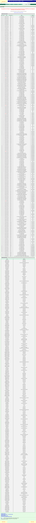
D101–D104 (32, 46)
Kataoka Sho (22, 141)
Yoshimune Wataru (22, 206)
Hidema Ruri (22, 151)
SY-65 (10, 103)
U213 (32, 229)
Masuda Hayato (22, 162)
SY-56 (10, 101)
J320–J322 (33, 129)
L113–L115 (32, 135)
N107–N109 (32, 160)
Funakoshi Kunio (22, 60)
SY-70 (10, 238)
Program (12, 4)
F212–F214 (24, 284)
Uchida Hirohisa (22, 173)
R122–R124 (32, 194)
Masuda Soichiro (22, 33)
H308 (32, 106)
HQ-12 (10, 38)
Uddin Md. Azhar (20, 78)
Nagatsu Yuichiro (22, 150)
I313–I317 (33, 115)
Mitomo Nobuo (22, 55)
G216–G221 (32, 90)
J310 (32, 124)
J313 (32, 125)
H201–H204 (32, 101)
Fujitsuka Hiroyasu (24, 78)
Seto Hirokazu (20, 107)
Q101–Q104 (32, 172)
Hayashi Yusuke (22, 139)
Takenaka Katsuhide (24, 171)
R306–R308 (25, 347)
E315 (32, 67)
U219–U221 (32, 231)
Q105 (32, 173)
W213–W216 (32, 248)
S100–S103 (24, 321)
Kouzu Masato (20, 81)
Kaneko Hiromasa (22, 137)
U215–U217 (32, 230)
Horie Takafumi (19, 219)
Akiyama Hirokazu (22, 248)
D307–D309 (32, 55)
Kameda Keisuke (22, 207)
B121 (32, 23)
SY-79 (10, 46)
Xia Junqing (22, 136)
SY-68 (10, 252)
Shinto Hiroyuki (22, 49)
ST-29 (10, 125)
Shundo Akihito (24, 170)
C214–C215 (32, 39)
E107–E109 (32, 60)
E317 (32, 68)
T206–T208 (22, 312)
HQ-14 (10, 56)
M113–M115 (32, 147)
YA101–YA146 (32, 252)
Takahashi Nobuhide (20, 227)
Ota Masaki (20, 172)
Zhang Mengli (22, 117)
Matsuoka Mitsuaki (24, 228)
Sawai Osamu (20, 174)
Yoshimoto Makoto (22, 159)
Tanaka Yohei (22, 214)
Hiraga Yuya (24, 193)
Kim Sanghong (22, 140)
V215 (24, 443)
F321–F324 (32, 82)
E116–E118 (32, 62)
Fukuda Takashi (20, 105)
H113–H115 (24, 264)
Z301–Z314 (24, 376)
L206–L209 (32, 140)
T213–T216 (25, 378)
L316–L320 (24, 332)
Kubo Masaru (22, 47)
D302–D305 (24, 341)
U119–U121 (32, 226)
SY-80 (10, 58)
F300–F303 (25, 312)
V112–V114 (22, 454)
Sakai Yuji (20, 230)
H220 (32, 104)
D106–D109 (32, 47)
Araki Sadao (20, 84)
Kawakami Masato (24, 118)
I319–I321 (33, 116)
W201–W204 (24, 296)
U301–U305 (24, 422)
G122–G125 (24, 380)
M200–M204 (32, 151)
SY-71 (10, 248)
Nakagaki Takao (20, 44)
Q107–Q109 (32, 174)
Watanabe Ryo (20, 69)
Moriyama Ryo (22, 226)
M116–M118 (32, 148)
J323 (22, 319)
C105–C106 (22, 345)
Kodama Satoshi (22, 217)
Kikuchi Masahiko (24, 169)
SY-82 (10, 227)
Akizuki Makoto (22, 175)
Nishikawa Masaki (24, 252)
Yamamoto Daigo (22, 94)
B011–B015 (32, 16)
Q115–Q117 (22, 262)
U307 (23, 343)
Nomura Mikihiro (20, 90)
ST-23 (10, 203)
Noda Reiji (22, 114)
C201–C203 (32, 36)
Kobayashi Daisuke (22, 70)
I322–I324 (33, 117)
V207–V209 (32, 241)
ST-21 (10, 216)
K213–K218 (24, 288)
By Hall (20, 4)
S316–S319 (24, 285)
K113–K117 (24, 268)
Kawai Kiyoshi (22, 241)
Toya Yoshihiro (22, 68)
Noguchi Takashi (22, 116)
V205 (32, 240)
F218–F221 (24, 279)
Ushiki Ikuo (24, 197)
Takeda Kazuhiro (22, 135)
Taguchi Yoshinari (22, 91)
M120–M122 (32, 149)
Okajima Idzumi (24, 174)
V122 (32, 237)
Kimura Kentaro (24, 80)
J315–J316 (33, 126)
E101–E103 (32, 58)
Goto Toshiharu (24, 185)
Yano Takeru (22, 204)
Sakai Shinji (22, 238)
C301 (22, 276)
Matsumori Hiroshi (22, 205)
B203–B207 (32, 25)
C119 (32, 35)
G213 (32, 89)
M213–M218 (24, 436)
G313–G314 (32, 94)
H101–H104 (24, 323)
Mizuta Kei (22, 148)
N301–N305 (24, 278)
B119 (32, 22)
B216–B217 (32, 27)
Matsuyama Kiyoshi (20, 185)
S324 (32, 215)
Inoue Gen (22, 203)
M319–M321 (24, 330)
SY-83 (10, 225)
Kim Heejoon (22, 112)
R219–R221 (25, 297)
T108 (32, 218)
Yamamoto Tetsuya (22, 95)
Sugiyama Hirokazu (20, 237)
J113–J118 (33, 118)
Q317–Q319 (24, 446)
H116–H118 (24, 265)
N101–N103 (32, 158)
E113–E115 (32, 61)
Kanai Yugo (22, 147)
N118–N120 (32, 163)
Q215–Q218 (32, 183)
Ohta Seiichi (24, 237)
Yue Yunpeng (24, 83)
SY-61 (10, 34)
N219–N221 (24, 391)
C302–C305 (22, 297)
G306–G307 (32, 92)
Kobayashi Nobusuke (20, 101)
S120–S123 (32, 205)
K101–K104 (24, 420)
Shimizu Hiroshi (22, 251)
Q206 (32, 180)
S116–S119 (32, 204)
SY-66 (10, 135)
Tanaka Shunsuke (22, 46)
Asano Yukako (22, 106)
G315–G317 (32, 95)
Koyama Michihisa (22, 25)
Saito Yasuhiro (20, 102)
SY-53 (10, 158)
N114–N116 (32, 162)
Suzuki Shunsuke (20, 80)
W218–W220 (32, 249)
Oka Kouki (22, 27)
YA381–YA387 (32, 254)
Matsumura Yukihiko (22, 115)
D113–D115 (32, 48)
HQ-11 (10, 33)
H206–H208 (32, 102)
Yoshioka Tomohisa (24, 90)
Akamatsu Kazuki (21, 83)
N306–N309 (32, 169)
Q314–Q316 (26, 434)
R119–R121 (32, 193)
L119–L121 (32, 137)
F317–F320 (32, 81)
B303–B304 (26, 454)
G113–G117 (24, 456)
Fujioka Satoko (24, 57)
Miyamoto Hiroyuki (24, 45)
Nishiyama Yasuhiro (20, 103)
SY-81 (10, 91)
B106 (24, 432)
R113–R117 (32, 192)
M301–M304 (24, 307)
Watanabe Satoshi (22, 92)
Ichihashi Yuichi (24, 81)
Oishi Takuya (22, 138)
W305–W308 (32, 251)
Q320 (28, 262)
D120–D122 (32, 50)
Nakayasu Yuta (22, 208)
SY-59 (10, 107)
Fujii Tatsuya (20, 192)
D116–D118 (32, 49)
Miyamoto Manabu (22, 127)
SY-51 (10, 191)
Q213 (32, 182)
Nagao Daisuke (22, 93)
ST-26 (10, 237)
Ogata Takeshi (23, 230)
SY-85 (10, 55)
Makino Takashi (20, 193)
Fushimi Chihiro (20, 216)
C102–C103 (24, 318)
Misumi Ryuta (22, 59)
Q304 (32, 186)
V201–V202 (32, 238)
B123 (32, 24)
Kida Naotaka (22, 240)
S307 (24, 275)
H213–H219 (32, 103)
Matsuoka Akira (24, 73)
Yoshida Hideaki (22, 67)
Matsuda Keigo (22, 26)
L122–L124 (32, 138)
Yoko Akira (22, 24)
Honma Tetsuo (20, 191)
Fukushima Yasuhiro (24, 216)
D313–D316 (32, 56)
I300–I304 (33, 113)
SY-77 (10, 36)
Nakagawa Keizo (22, 89)
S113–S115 (32, 203)
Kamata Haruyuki (25, 101)
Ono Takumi (20, 195)
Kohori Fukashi (22, 62)
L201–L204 (32, 139)
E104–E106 (32, 59)
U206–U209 (32, 228)
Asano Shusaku (24, 105)
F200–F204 (32, 73)
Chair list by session (16, 12)
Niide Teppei (22, 250)
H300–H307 (32, 105)
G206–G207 (22, 378)
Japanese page (34, 0)
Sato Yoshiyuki (22, 21)
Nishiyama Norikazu (22, 71)
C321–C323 (32, 45)
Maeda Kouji (22, 61)
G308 (32, 93)
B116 (32, 21)
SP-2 (10, 21)
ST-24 (10, 112)
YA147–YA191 (32, 253)
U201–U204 (32, 227)
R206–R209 (32, 196)
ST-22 (10, 67)
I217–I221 (33, 112)
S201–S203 (32, 207)
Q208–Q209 (32, 181)
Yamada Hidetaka (20, 45)
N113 (32, 161)
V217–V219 (24, 299)
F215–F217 (24, 413)
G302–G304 (32, 91)
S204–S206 (32, 208)
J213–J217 (24, 392)
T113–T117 (32, 219)
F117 (32, 71)
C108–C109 (32, 33)
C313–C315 (24, 402)
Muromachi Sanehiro (20, 194)
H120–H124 (24, 387)
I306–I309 (33, 114)
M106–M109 (32, 146)
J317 (32, 127)
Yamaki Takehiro (22, 129)
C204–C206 (32, 37)
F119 (32, 72)
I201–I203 (25, 319)
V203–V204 (32, 239)
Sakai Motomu (23, 84)
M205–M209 (32, 152)
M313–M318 (27, 307)
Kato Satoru (24, 69)
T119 (32, 220)
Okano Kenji (20, 253)
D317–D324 (32, 57)
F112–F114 (32, 69)
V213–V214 (32, 242)
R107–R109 (32, 191)
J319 (32, 128)
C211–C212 (32, 38)
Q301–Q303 (32, 185)
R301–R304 (24, 287)
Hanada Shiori (24, 56)
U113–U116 (32, 225)
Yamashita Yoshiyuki (22, 23)
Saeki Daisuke (20, 254)
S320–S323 (32, 214)
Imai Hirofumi (22, 16)
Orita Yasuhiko (23, 172)
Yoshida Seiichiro (24, 254)
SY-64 (10, 69)
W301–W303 (32, 250)
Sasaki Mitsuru (22, 182)
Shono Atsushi (20, 170)
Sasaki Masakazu (24, 192)
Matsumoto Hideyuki (24, 219)
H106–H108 (24, 414)
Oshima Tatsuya (22, 125)
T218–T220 (24, 368)
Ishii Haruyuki (22, 50)
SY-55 (10, 169)
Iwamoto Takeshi (22, 36)
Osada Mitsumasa (20, 184)
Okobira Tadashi (24, 107)
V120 (24, 302)
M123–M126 (32, 150)
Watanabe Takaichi (24, 103)
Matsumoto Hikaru (24, 79)
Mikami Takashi (22, 58)
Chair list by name (21, 12)
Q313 (24, 434)
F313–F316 (32, 80)
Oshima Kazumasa (20, 73)
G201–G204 (24, 300)
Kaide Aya (22, 146)
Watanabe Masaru (22, 186)
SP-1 (10, 16)
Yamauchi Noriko (22, 38)
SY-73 (10, 172)
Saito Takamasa (24, 102)
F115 (32, 70)
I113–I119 (33, 107)
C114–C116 (32, 34)
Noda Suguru (20, 56)
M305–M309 (24, 274)
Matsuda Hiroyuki (22, 22)
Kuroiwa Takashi (22, 242)
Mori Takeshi (20, 82)
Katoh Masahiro (22, 128)
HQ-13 (10, 44)
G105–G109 (32, 84)
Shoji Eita (22, 152)
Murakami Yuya (24, 183)
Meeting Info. (7, 4)
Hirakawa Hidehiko (24, 253)
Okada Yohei (22, 48)
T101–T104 (32, 216)
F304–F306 (32, 78)
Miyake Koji (24, 82)
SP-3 (10, 25)
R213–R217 (32, 197)
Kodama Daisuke (24, 191)
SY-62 (10, 254)
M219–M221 (21, 307)
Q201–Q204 (24, 457)
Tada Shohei (22, 209)
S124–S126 (32, 206)
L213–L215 (32, 141)
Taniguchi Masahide (22, 126)
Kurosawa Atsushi (22, 225)
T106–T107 (32, 217)
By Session (15, 4)
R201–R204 (32, 195)
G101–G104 (32, 83)
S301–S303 (24, 308)
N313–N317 (32, 170)
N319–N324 (32, 171)
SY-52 (10, 146)
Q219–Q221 (32, 184)
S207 (32, 209)
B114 (23, 377)
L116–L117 (32, 136)
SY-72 (10, 250)
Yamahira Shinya (22, 249)
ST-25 (10, 118)
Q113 (32, 175)
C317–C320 (32, 44)
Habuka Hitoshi (22, 37)
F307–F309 (32, 79)
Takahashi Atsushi (20, 79)
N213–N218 (21, 334)
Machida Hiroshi (24, 44)
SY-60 (10, 83)
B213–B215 (32, 26)
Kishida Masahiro (22, 72)
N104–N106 (32, 159)
